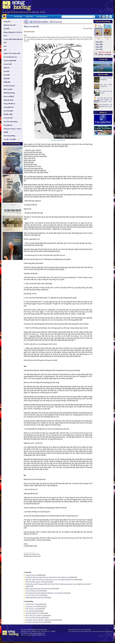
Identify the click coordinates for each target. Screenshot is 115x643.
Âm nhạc (6, 71)
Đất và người (8, 89)
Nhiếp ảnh (7, 82)
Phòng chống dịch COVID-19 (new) (13, 33)
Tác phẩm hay (8, 125)
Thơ (5, 50)
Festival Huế (8, 64)
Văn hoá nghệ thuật (10, 60)
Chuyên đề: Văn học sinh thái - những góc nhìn (39, 620)
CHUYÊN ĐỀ (8, 118)
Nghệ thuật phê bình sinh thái (34, 597)
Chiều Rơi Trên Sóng (31, 604)
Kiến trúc (7, 68)
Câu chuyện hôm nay (10, 57)
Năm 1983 (99, 42)
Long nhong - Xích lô (31, 606)
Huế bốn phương (9, 93)
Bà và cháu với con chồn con (34, 615)
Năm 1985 (99, 47)
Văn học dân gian (9, 85)
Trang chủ (7, 21)
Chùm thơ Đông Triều (32, 591)
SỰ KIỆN (6, 29)
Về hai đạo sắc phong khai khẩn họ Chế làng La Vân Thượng (43, 593)
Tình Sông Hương (9, 136)
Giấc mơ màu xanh (31, 609)
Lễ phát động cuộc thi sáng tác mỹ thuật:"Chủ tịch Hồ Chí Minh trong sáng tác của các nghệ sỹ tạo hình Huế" (58, 584)
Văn (5, 46)
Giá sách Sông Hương (10, 121)
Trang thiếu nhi (8, 107)
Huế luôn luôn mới (9, 25)
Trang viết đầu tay (9, 103)
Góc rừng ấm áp (30, 611)
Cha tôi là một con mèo (32, 595)
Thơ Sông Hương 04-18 (32, 613)
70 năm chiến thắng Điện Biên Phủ (13, 40)
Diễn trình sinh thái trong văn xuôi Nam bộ (38, 588)
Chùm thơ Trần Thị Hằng (33, 618)
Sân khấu (7, 75)
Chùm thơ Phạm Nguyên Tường (35, 582)
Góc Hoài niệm (8, 111)
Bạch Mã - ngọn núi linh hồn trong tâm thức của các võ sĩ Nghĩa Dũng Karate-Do (49, 579)
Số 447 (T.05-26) (98, 38)
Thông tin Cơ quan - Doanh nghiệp (12, 130)
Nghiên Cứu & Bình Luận (12, 53)
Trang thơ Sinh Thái (31, 575)
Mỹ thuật (7, 78)
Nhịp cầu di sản (8, 100)
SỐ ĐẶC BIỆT (8, 114)
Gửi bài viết (29, 16)
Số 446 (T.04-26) (107, 38)
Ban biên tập (18, 16)
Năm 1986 (99, 49)
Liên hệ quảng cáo (41, 16)
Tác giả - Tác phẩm (10, 139)
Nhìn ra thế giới (9, 96)
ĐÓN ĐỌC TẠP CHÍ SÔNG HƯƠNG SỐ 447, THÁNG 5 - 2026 (106, 99)
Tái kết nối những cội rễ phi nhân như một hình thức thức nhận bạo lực (47, 577)
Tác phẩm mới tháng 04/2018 (34, 622)
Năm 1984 (99, 44)
